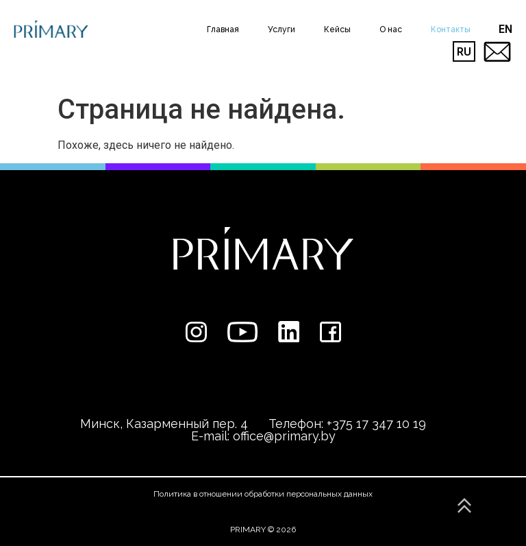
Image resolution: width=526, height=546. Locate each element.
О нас (390, 29)
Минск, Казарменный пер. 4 (164, 423)
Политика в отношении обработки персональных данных (263, 494)
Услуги (281, 29)
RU (464, 51)
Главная (223, 29)
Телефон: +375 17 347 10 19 (347, 423)
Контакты (451, 29)
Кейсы (337, 29)
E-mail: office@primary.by (263, 436)
